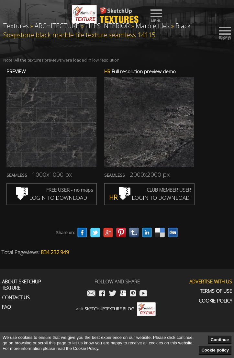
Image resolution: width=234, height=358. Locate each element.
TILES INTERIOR (107, 25)
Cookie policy (215, 350)
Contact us (16, 297)
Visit (116, 309)
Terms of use (216, 291)
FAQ (6, 307)
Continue (220, 339)
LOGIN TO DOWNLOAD (51, 197)
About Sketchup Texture (21, 285)
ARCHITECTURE (57, 25)
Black (183, 25)
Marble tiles (153, 25)
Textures (16, 25)
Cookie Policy (215, 301)
